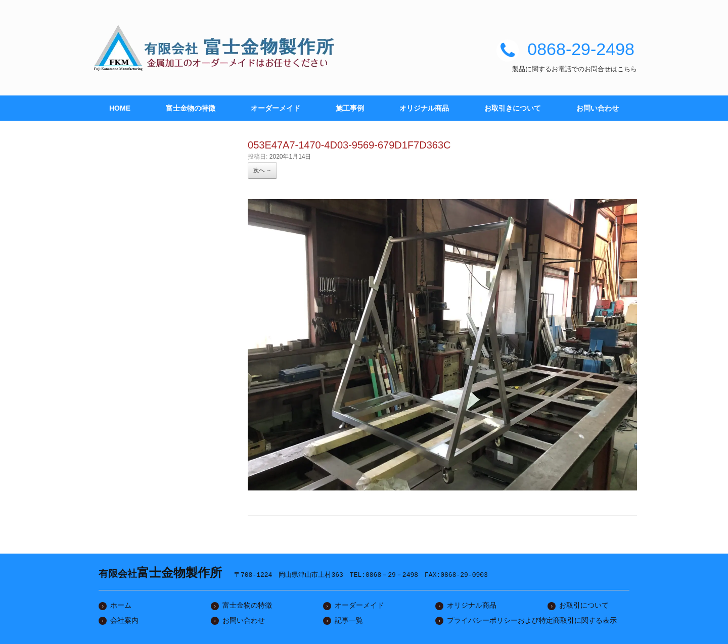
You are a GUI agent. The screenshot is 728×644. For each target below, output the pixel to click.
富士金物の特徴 (190, 108)
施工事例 (350, 108)
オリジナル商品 (424, 108)
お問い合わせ (597, 108)
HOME (119, 108)
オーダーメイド (275, 108)
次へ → (262, 170)
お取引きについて (512, 108)
